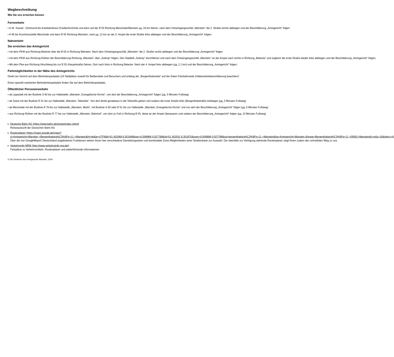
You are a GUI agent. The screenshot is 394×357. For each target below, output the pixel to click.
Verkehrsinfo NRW (39, 145)
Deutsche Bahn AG (44, 124)
